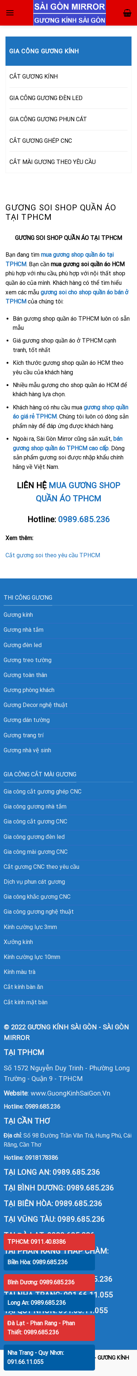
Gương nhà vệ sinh (27, 750)
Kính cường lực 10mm (32, 956)
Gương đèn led (23, 645)
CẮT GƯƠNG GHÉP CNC (40, 140)
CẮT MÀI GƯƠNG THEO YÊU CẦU (52, 161)
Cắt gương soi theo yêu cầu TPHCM (52, 555)
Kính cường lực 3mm (30, 927)
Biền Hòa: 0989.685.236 (37, 1262)
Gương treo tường (28, 660)
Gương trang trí (23, 735)
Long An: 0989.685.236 (36, 1302)
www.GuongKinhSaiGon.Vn (70, 1093)
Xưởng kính (18, 942)
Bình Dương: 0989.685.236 (41, 1282)
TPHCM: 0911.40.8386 (36, 1241)
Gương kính (18, 614)
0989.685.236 (42, 1106)
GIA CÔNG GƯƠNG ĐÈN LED (46, 98)
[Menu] (9, 13)
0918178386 (41, 1157)
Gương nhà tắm (23, 629)
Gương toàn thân (25, 675)
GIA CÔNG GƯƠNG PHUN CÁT (48, 119)
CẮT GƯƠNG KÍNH (33, 76)
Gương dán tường (27, 719)
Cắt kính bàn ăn (23, 986)
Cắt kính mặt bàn (25, 1002)
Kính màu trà (19, 971)
